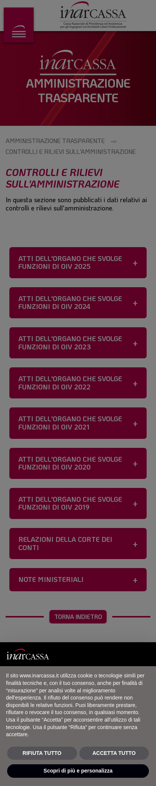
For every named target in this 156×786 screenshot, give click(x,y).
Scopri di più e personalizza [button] (77, 771)
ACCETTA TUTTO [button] (114, 753)
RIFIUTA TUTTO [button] (41, 753)
